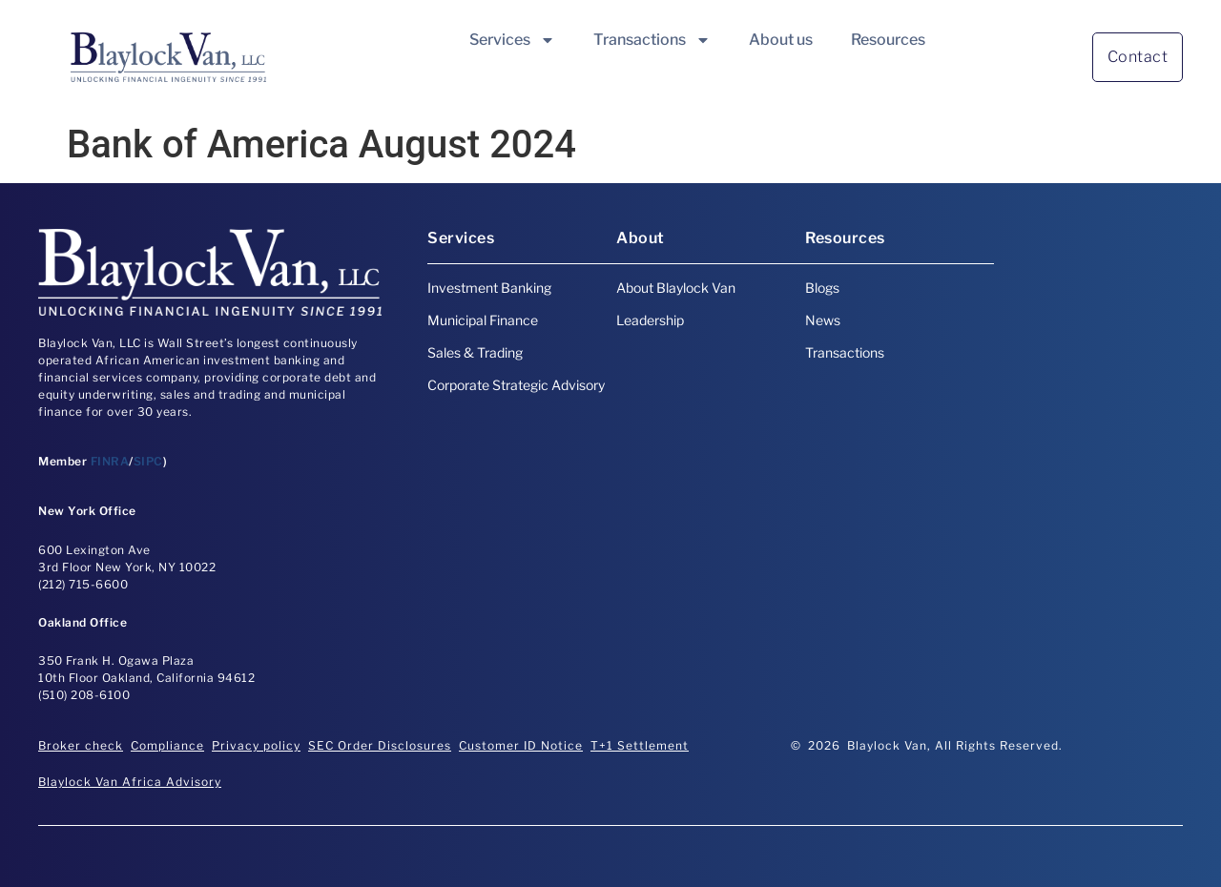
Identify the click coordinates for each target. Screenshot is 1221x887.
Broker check (80, 745)
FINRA (110, 461)
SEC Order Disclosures (379, 745)
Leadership (650, 320)
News (822, 320)
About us (781, 40)
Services (512, 40)
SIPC (148, 461)
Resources (888, 40)
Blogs (822, 287)
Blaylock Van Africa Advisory (129, 781)
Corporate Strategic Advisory (516, 385)
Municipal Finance (482, 320)
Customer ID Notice (521, 745)
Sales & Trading (475, 352)
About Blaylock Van (675, 287)
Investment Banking (489, 287)
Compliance (167, 745)
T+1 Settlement (639, 745)
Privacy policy (256, 745)
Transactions (652, 40)
